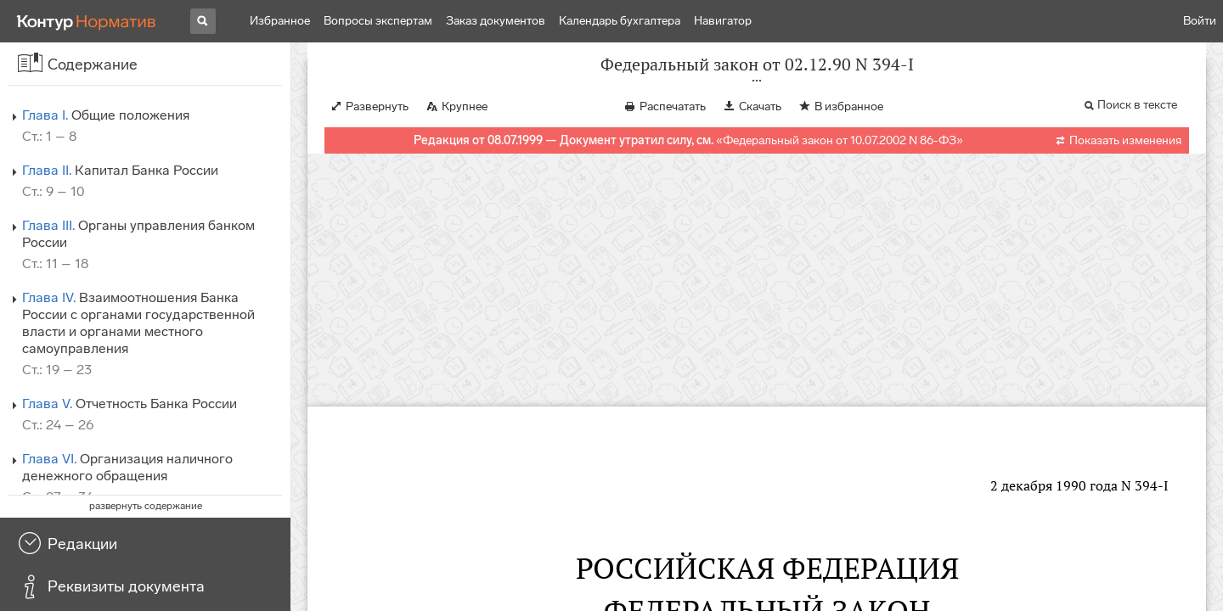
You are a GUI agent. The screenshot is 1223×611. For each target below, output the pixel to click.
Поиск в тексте (1137, 122)
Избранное (280, 21)
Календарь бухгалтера (619, 21)
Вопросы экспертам (378, 21)
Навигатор (723, 21)
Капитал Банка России (120, 170)
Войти (1199, 21)
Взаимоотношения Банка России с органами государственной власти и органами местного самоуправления (138, 322)
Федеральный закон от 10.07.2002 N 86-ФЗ (839, 157)
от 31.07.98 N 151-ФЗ (855, 524)
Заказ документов (495, 21)
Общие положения (105, 115)
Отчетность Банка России (129, 403)
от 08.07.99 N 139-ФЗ (976, 524)
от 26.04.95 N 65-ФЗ (722, 524)
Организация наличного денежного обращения (127, 467)
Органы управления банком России (138, 233)
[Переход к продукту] (86, 21)
